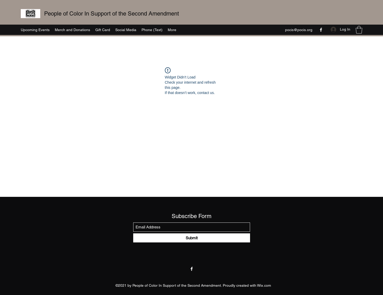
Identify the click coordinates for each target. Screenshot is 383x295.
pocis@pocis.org (298, 30)
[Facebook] (321, 29)
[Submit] (191, 237)
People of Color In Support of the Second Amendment (111, 13)
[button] (359, 30)
